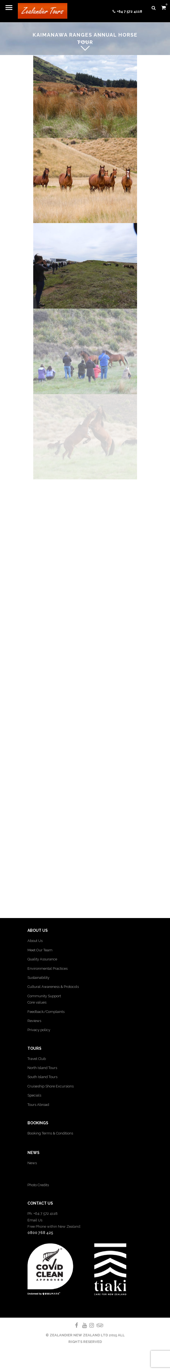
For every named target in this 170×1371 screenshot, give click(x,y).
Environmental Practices (47, 968)
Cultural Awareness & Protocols (53, 987)
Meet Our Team (39, 950)
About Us (35, 941)
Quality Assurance (42, 959)
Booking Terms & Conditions (50, 1133)
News (32, 1163)
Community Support (44, 996)
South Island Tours (42, 1077)
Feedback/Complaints (46, 1012)
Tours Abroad (38, 1105)
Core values (36, 1002)
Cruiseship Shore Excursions (50, 1086)
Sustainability (38, 978)
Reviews (34, 1021)
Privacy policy (38, 1030)
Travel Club (36, 1059)
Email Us (34, 1220)
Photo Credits (38, 1185)
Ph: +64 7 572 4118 (42, 1213)
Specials (34, 1095)
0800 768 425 (40, 1232)
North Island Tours (42, 1068)
